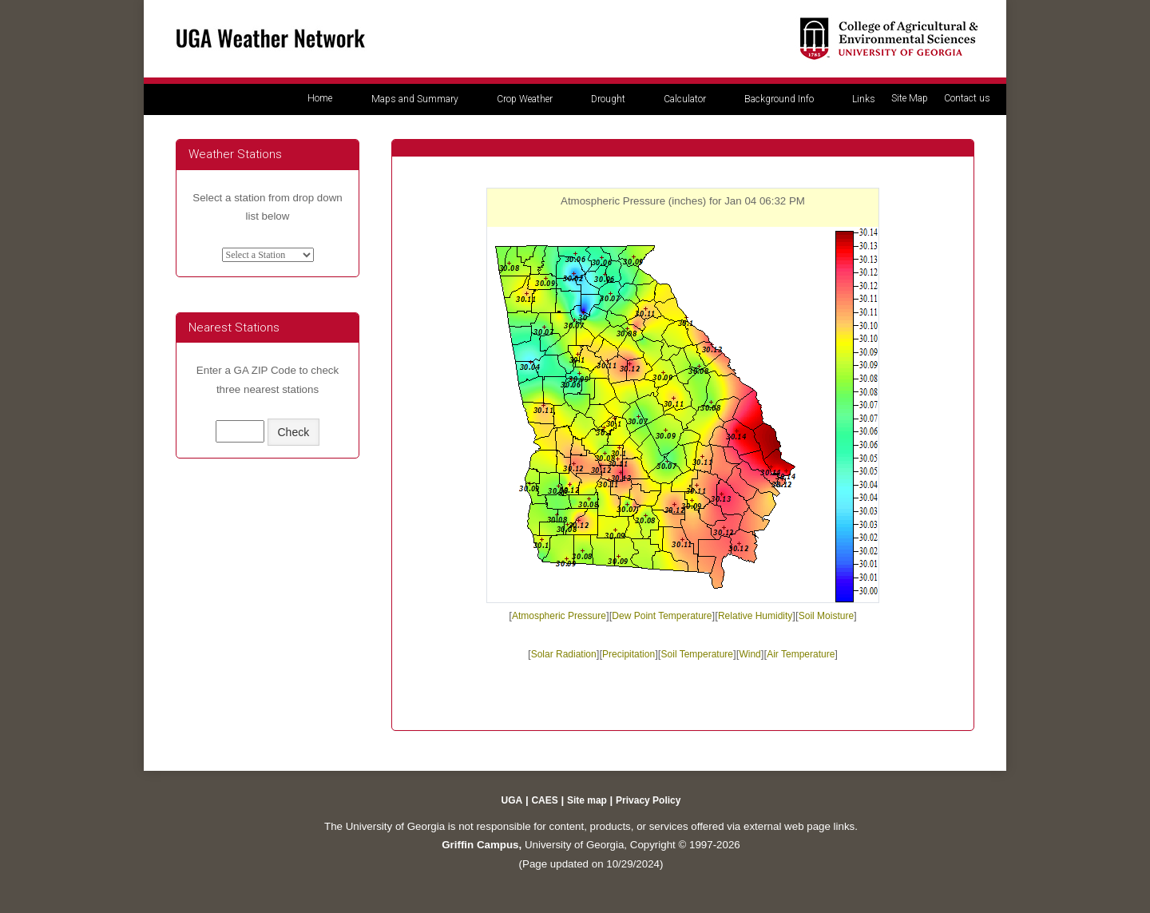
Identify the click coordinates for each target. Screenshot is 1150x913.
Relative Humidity (755, 615)
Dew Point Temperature (662, 615)
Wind (749, 654)
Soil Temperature (697, 654)
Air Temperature (801, 654)
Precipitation (628, 654)
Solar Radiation (564, 654)
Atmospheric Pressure (559, 615)
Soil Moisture (826, 615)
